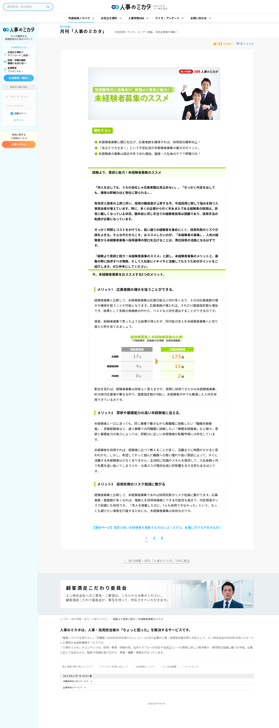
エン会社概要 (170, 666)
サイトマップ (191, 666)
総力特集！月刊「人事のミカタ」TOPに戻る (159, 561)
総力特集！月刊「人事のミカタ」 (90, 619)
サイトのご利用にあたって (114, 666)
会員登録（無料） (19, 78)
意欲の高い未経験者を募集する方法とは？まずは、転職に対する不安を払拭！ (157, 527)
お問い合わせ (18, 144)
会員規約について (145, 666)
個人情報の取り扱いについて (77, 666)
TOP (65, 619)
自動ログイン (20, 113)
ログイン (19, 120)
